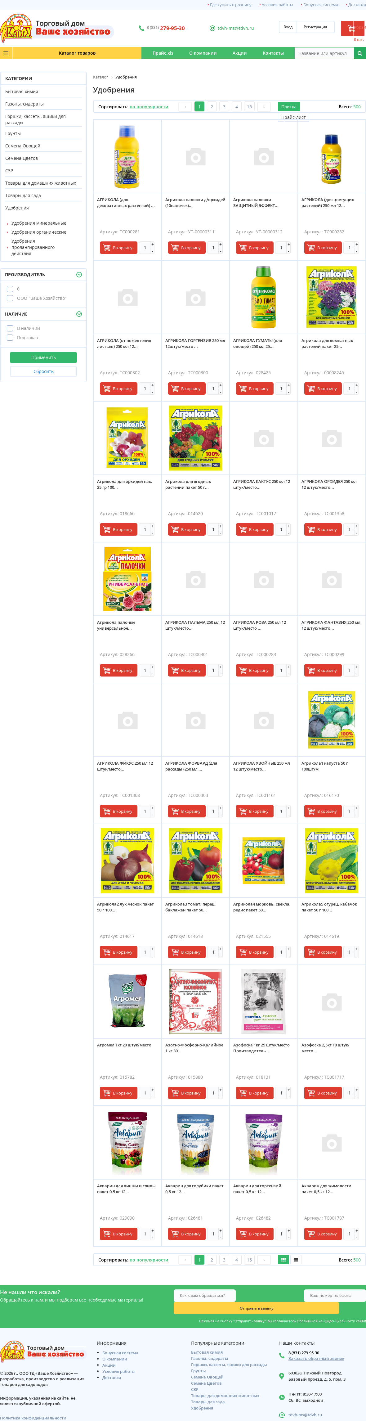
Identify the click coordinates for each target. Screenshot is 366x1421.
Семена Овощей (22, 146)
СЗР (9, 170)
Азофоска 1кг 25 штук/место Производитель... (260, 1050)
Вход (255, 28)
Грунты (13, 133)
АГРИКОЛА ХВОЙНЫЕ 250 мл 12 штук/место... (261, 769)
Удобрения (17, 208)
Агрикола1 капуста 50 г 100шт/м (327, 769)
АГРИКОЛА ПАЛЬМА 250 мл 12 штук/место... (195, 628)
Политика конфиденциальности (33, 1407)
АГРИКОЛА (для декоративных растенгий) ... (126, 208)
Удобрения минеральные (38, 223)
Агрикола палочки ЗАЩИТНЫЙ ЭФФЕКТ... (258, 205)
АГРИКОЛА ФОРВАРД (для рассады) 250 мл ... (194, 769)
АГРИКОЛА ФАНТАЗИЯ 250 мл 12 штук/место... (330, 628)
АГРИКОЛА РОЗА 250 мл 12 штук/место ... (262, 628)
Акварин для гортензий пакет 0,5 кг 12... (260, 1191)
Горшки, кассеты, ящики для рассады (35, 119)
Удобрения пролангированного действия (33, 247)
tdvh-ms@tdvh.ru (214, 28)
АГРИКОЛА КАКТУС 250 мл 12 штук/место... (262, 487)
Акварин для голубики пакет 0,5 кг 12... (191, 1191)
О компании (153, 53)
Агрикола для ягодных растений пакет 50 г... (191, 487)
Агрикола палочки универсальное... (119, 628)
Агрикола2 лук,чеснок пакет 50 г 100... (122, 909)
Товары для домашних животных (40, 183)
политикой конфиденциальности (327, 1308)
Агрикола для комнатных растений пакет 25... (330, 346)
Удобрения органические (38, 232)
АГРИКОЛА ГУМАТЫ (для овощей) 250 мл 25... (260, 346)
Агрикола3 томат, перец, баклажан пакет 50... (193, 909)
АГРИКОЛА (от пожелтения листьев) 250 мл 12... (127, 346)
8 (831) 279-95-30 (303, 1341)
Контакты (263, 53)
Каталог (37, 53)
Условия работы (277, 4)
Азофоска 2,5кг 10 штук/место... (328, 1050)
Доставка (357, 4)
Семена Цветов (21, 158)
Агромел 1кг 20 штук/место (127, 1047)
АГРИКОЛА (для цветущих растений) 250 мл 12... (330, 205)
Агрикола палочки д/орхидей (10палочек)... (191, 205)
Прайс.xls (93, 53)
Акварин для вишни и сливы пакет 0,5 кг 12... (123, 1191)
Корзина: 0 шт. (343, 28)
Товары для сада (23, 195)
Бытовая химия (21, 91)
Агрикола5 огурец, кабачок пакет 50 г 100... (328, 909)
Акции (210, 53)
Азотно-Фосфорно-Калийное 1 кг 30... (187, 1050)
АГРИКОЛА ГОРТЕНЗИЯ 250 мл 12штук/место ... (194, 346)
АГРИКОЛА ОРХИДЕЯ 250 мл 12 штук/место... (328, 487)
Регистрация (283, 28)
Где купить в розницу (231, 4)
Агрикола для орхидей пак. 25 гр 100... (123, 487)
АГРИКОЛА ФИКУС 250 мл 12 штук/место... (125, 769)
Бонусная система (320, 4)
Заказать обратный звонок (316, 1347)
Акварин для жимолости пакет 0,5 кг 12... (329, 1191)
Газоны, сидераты (24, 104)
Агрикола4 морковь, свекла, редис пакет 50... (260, 909)
